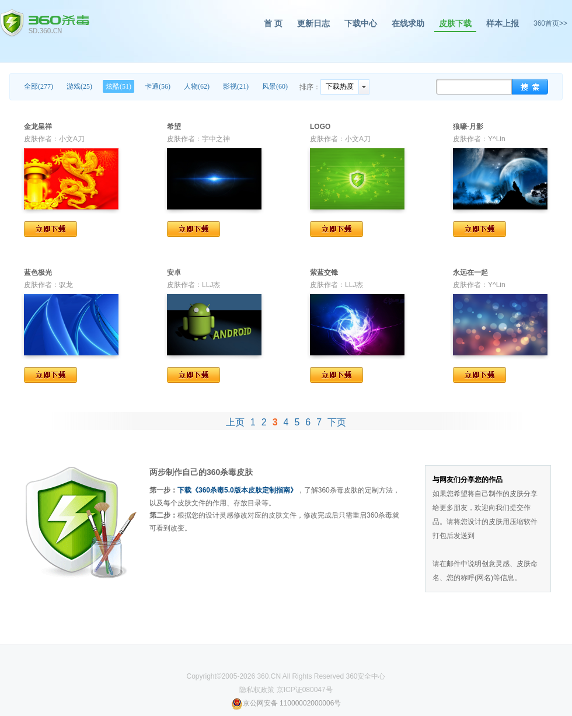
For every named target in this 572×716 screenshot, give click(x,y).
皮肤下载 (455, 23)
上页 (235, 422)
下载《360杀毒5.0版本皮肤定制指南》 (237, 490)
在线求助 (408, 23)
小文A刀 (72, 139)
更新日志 (313, 23)
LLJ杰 (211, 285)
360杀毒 (44, 23)
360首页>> (550, 23)
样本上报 (502, 23)
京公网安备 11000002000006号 (286, 703)
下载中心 (360, 23)
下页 (336, 422)
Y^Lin (496, 139)
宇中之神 (216, 139)
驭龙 (66, 285)
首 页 (273, 23)
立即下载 (50, 229)
